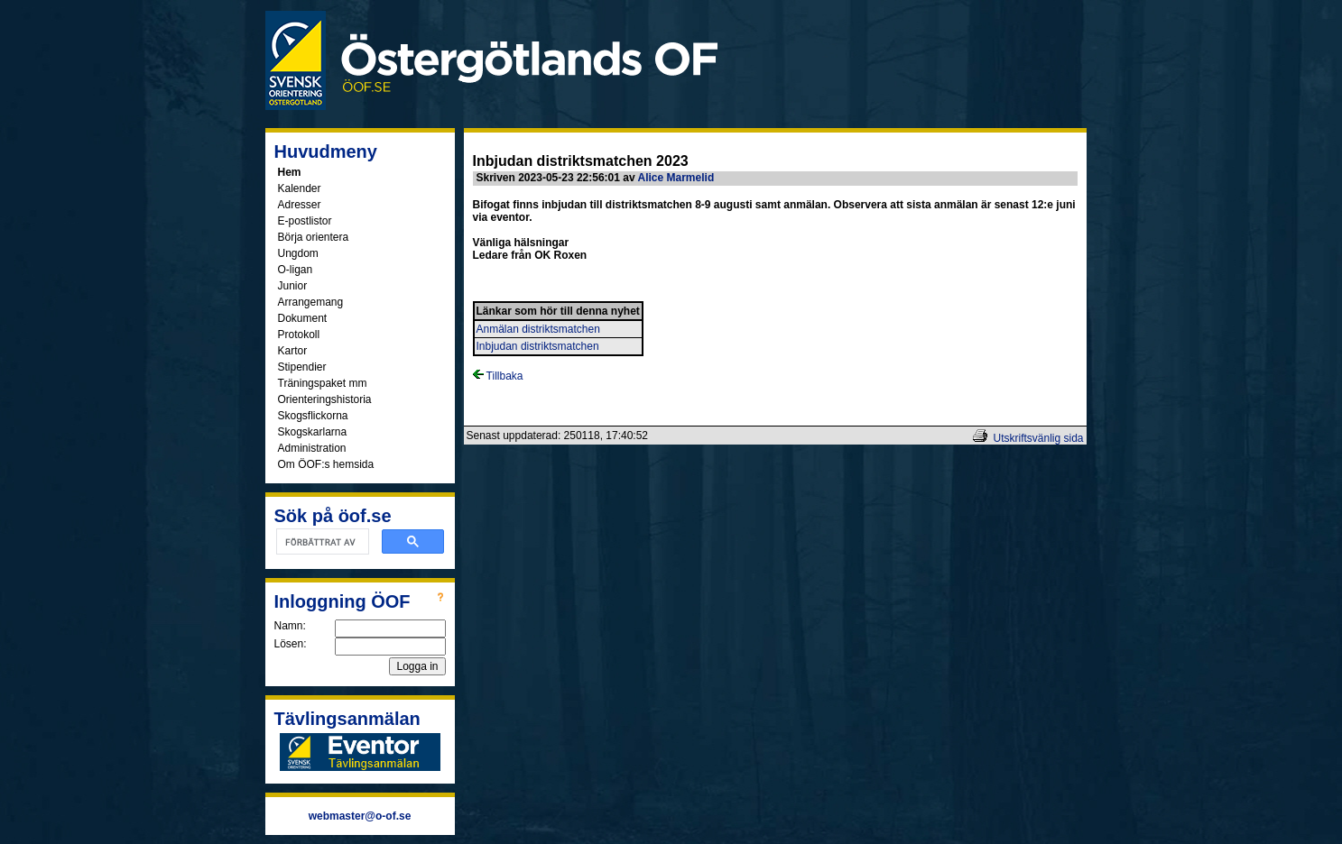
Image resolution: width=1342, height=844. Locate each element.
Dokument (303, 318)
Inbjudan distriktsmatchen (538, 346)
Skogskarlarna (312, 432)
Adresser (299, 204)
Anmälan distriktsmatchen (538, 329)
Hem (289, 172)
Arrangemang (311, 302)
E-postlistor (305, 221)
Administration (312, 448)
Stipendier (302, 367)
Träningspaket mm (322, 383)
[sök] (320, 542)
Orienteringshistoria (325, 399)
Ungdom (298, 253)
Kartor (293, 350)
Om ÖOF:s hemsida (326, 464)
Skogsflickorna (313, 415)
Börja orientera (313, 237)
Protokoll (299, 334)
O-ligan (295, 269)
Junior (293, 286)
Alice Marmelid (676, 177)
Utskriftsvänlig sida (1038, 438)
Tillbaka (498, 376)
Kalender (299, 188)
